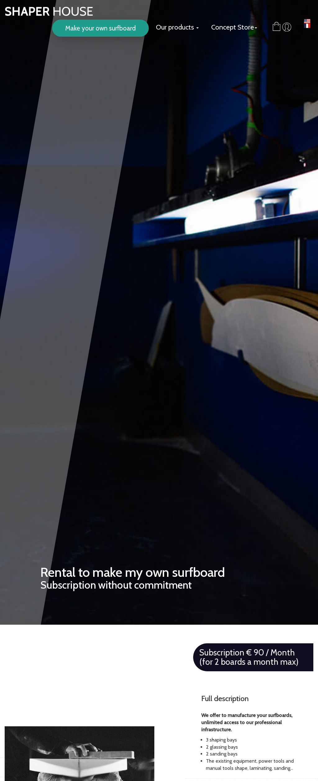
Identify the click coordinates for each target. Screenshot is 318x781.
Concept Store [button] (234, 27)
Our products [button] (177, 27)
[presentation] (11, 767)
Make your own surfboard (100, 28)
